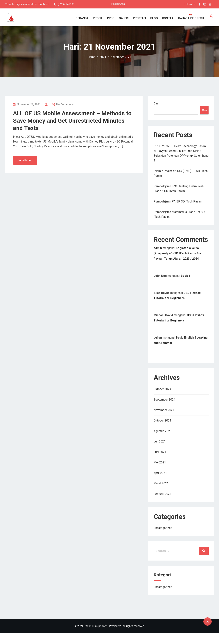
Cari (156, 103)
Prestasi (139, 18)
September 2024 (164, 399)
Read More (25, 160)
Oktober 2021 (162, 420)
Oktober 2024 (162, 389)
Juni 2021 (160, 452)
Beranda (82, 18)
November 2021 (164, 410)
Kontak (167, 18)
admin (158, 248)
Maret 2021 (161, 483)
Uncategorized (163, 528)
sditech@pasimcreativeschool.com (29, 4)
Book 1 (185, 276)
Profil (98, 18)
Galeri (124, 18)
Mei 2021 (160, 462)
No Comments (65, 104)
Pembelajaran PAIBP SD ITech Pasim (178, 201)
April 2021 (160, 473)
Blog (154, 18)
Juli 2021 (160, 441)
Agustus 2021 (163, 431)
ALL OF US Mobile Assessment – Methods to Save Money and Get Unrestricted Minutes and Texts (72, 120)
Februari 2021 (162, 494)
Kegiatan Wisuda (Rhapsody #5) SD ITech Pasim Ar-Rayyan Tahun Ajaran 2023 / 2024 (177, 253)
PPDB (110, 18)
